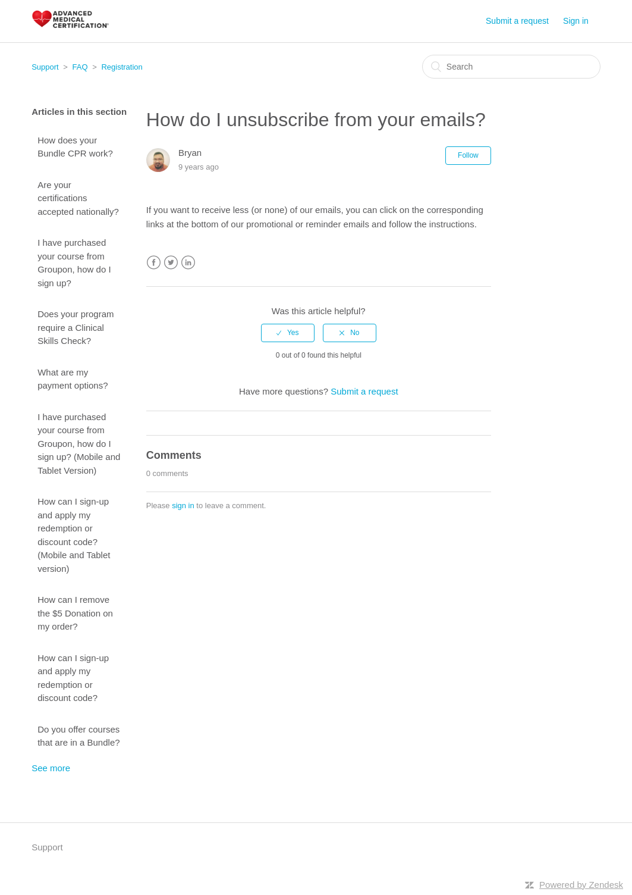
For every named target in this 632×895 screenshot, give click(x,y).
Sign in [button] (576, 21)
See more (51, 768)
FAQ (80, 66)
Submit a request (517, 21)
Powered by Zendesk (581, 885)
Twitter (170, 262)
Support (45, 66)
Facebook (153, 262)
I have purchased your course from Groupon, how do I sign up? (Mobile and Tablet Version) (78, 443)
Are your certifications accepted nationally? (78, 198)
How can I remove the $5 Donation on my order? (75, 612)
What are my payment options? (72, 379)
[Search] (511, 67)
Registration (121, 66)
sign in (183, 505)
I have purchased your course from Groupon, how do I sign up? (74, 262)
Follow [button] (468, 155)
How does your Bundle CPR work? (75, 147)
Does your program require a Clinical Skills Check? (75, 327)
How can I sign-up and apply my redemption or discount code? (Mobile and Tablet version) (73, 535)
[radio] (288, 333)
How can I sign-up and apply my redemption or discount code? (73, 678)
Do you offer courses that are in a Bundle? (78, 736)
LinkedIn (188, 262)
